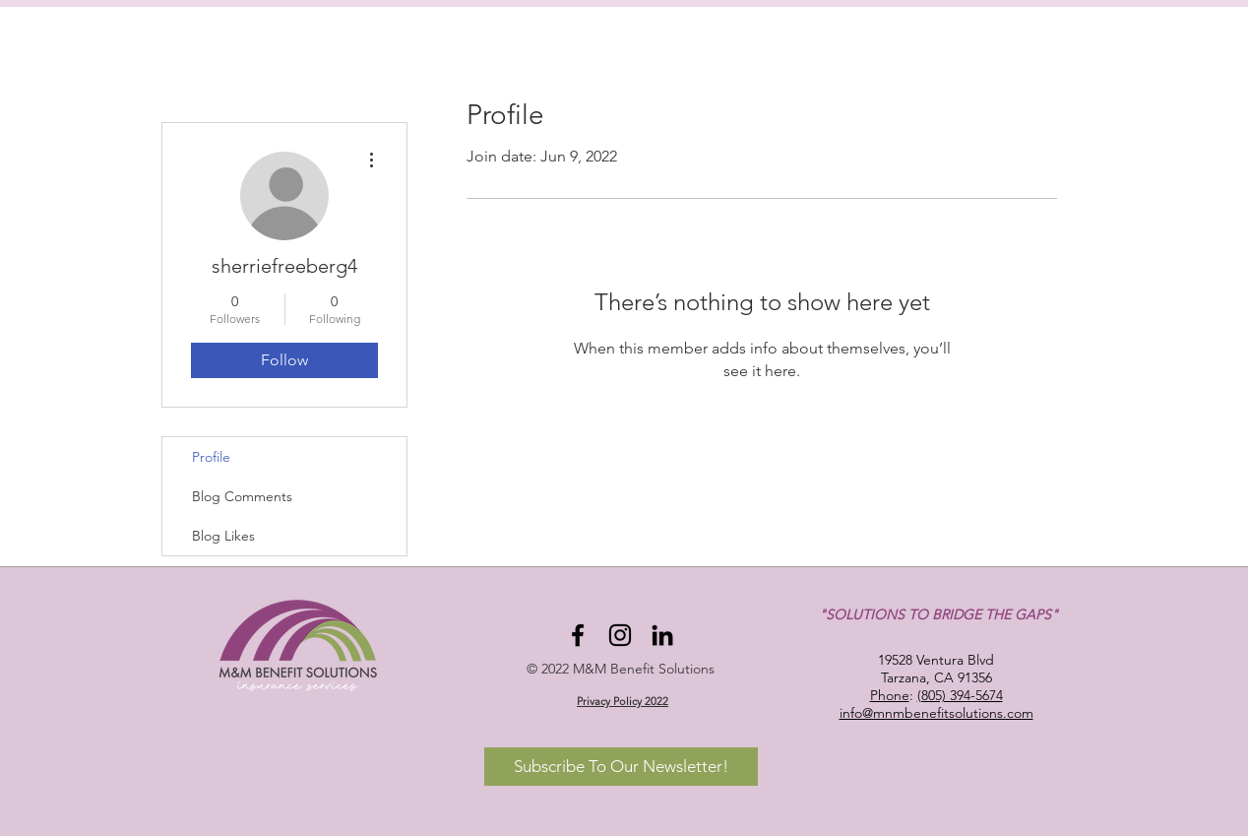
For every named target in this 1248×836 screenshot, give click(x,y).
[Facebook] (578, 635)
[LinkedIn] (662, 635)
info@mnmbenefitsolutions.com (936, 713)
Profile (211, 457)
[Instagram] (620, 635)
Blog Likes (223, 536)
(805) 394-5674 (960, 695)
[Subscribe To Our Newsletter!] (621, 766)
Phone (889, 695)
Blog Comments (242, 496)
